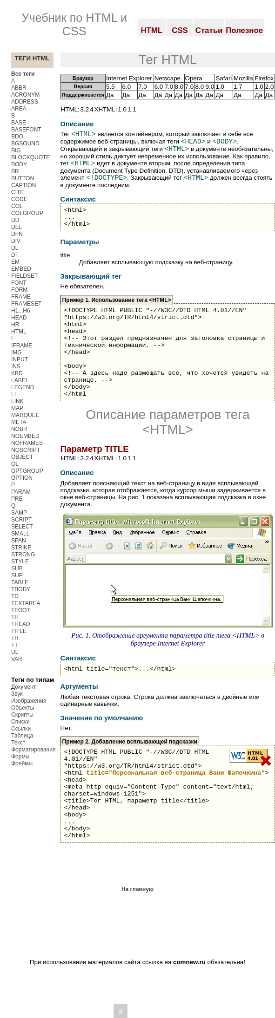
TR (15, 638)
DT (15, 255)
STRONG (23, 554)
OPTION (22, 478)
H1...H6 (20, 310)
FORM (19, 290)
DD (15, 220)
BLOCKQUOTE (30, 157)
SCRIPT (21, 519)
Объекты (22, 708)
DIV (15, 241)
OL (15, 464)
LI (13, 394)
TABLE (19, 582)
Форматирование (33, 749)
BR (15, 171)
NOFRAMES (27, 443)
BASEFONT (26, 129)
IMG (16, 352)
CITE (17, 192)
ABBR (19, 88)
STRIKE (21, 547)
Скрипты (22, 714)
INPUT (19, 359)
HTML (19, 331)
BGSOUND (25, 143)
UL (14, 652)
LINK (17, 401)
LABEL (19, 380)
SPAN (18, 540)
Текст (18, 742)
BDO (17, 136)
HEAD (19, 317)
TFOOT (20, 610)
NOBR (19, 429)
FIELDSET (24, 276)
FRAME (21, 297)
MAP (17, 408)
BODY (19, 164)
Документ (23, 687)
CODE (19, 199)
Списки (20, 721)
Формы (20, 756)
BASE (18, 122)
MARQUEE (25, 415)
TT (14, 645)
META (18, 422)
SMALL (20, 533)
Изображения (28, 701)
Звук (17, 694)
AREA (19, 108)
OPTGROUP (27, 471)
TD (15, 596)
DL (14, 248)
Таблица (22, 735)
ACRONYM (25, 94)
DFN (17, 234)
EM (15, 262)
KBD (17, 373)
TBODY (20, 589)
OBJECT (22, 457)
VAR (16, 659)
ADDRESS (24, 101)
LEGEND (22, 387)
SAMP (19, 512)
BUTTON (22, 178)
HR (15, 324)
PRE (17, 499)
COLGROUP (27, 213)
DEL (16, 227)
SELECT (22, 526)
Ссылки (21, 728)
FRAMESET (26, 303)
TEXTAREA (25, 603)
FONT (19, 283)
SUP (17, 575)
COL (17, 206)
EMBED (21, 269)
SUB (17, 568)
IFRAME (21, 345)
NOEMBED (25, 436)
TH (15, 617)
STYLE (20, 561)
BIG (16, 150)
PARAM (21, 492)
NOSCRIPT (25, 450)
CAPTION (23, 185)
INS (15, 366)
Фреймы (22, 763)
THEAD (20, 624)
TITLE (19, 631)
